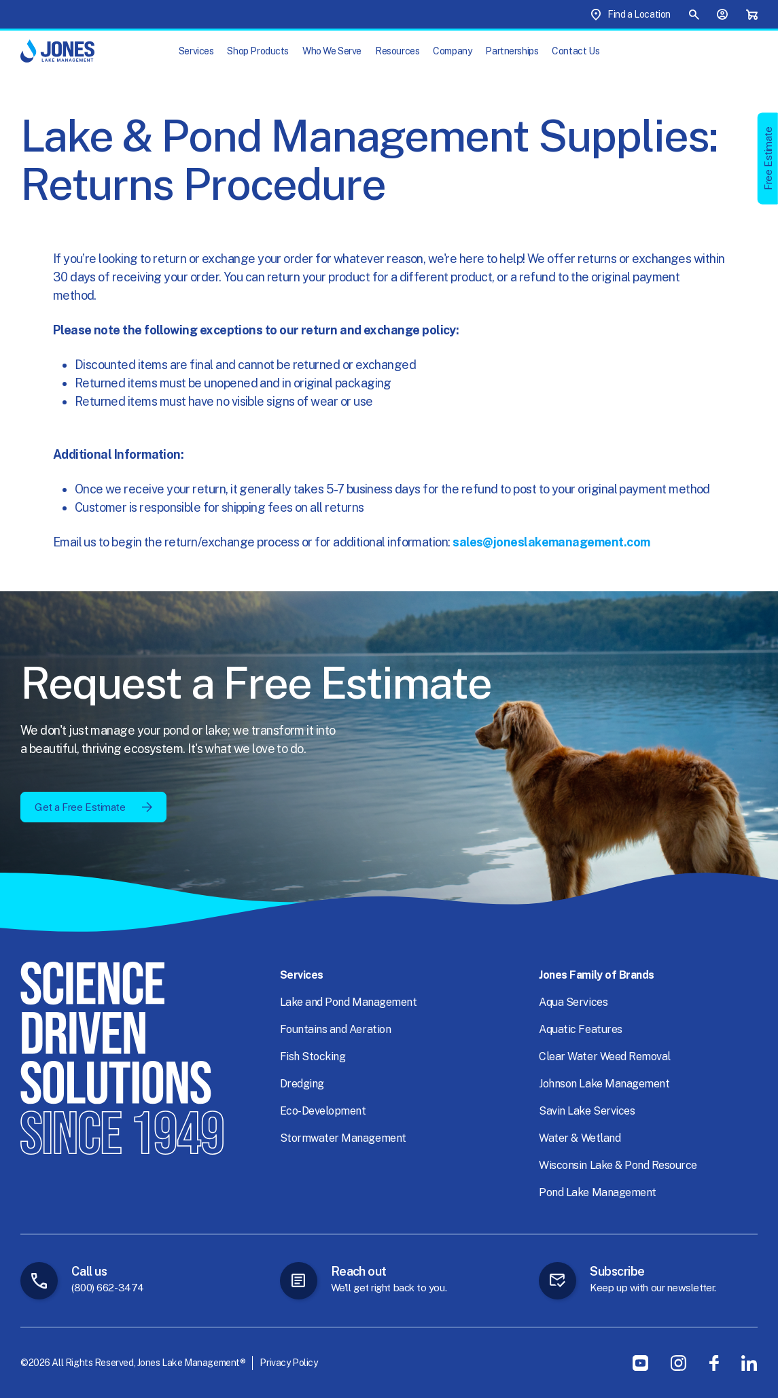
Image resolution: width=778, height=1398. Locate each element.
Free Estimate (768, 158)
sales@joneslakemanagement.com (551, 542)
